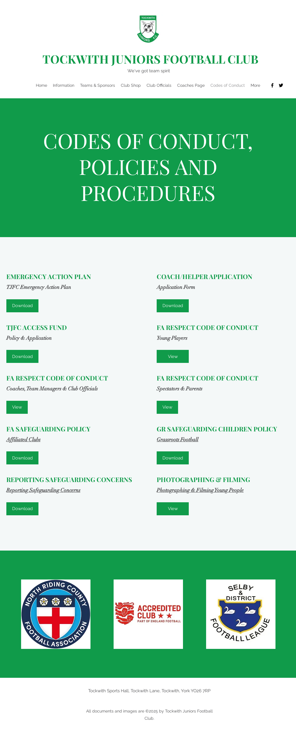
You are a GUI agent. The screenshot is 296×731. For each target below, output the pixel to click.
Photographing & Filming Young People (200, 490)
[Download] (22, 305)
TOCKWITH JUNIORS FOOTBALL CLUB (150, 59)
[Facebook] (272, 85)
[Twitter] (281, 85)
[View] (173, 356)
